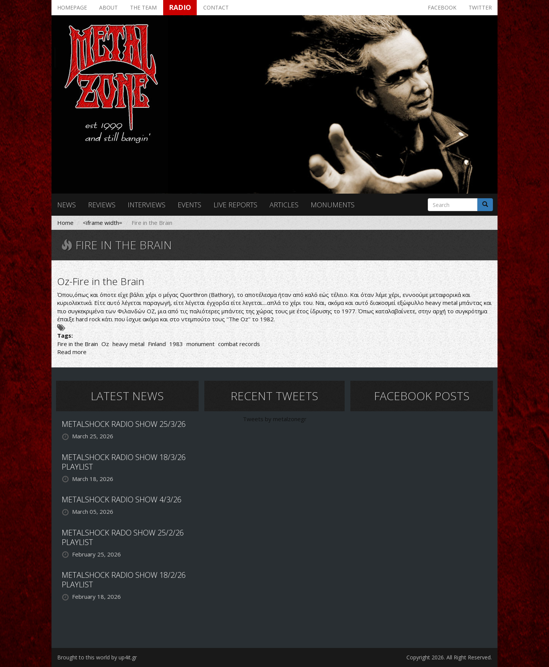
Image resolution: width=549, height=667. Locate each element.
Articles (284, 204)
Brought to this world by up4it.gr (97, 657)
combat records (239, 344)
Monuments (333, 204)
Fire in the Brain (77, 344)
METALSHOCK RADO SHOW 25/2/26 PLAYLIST (123, 537)
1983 (176, 344)
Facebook (442, 7)
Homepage (72, 7)
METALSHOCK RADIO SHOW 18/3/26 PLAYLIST (124, 462)
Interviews (146, 204)
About (108, 7)
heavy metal (128, 344)
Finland (157, 344)
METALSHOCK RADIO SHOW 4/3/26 (121, 499)
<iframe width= (102, 222)
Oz (105, 344)
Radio (180, 7)
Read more (72, 352)
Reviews (102, 204)
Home (65, 222)
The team (143, 7)
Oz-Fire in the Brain (100, 281)
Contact (216, 7)
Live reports (235, 204)
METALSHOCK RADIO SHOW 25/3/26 (124, 424)
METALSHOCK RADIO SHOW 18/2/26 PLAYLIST (124, 580)
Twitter (480, 7)
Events (189, 204)
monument (200, 344)
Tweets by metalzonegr (275, 419)
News (66, 204)
